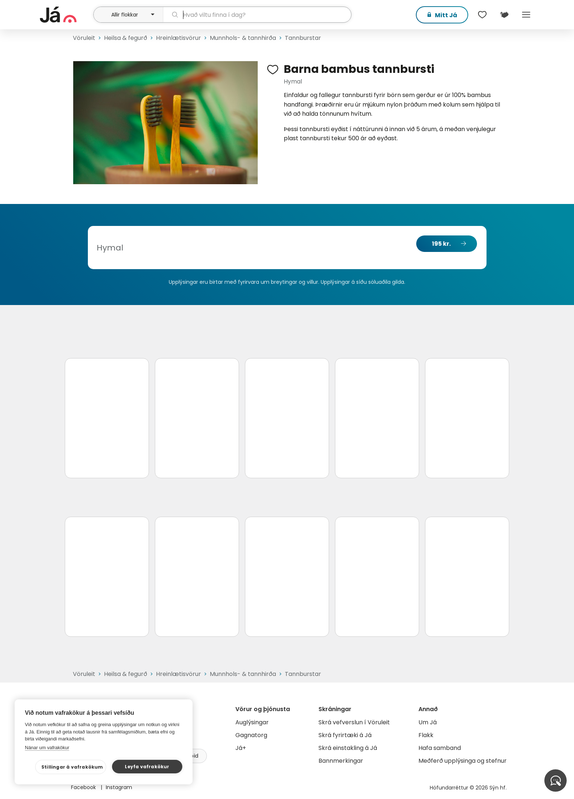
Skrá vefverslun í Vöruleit (354, 722)
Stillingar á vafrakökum (72, 767)
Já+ (240, 748)
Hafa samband (439, 748)
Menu (526, 15)
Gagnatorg (251, 735)
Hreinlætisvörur (178, 38)
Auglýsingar (252, 722)
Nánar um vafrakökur (47, 747)
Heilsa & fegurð (125, 38)
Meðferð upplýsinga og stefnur (462, 761)
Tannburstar (303, 38)
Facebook (84, 787)
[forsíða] (66, 15)
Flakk (425, 735)
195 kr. (441, 243)
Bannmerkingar (340, 761)
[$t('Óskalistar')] (482, 15)
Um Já (427, 722)
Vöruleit (84, 38)
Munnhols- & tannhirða (243, 38)
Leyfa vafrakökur (147, 766)
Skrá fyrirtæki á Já (345, 735)
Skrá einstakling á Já (347, 748)
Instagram (119, 787)
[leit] (257, 14)
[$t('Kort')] (504, 15)
